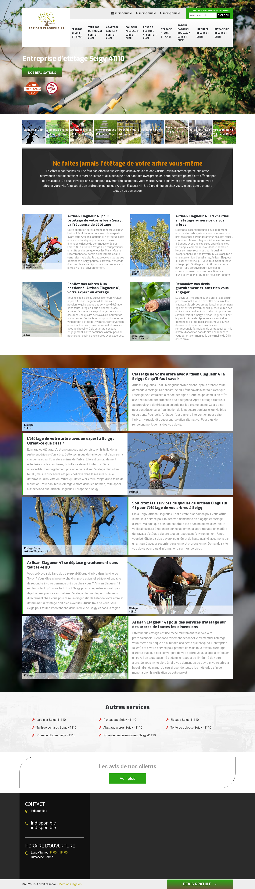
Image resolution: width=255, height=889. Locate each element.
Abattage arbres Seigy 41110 (122, 727)
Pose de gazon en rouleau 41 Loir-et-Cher (185, 33)
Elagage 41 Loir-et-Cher (77, 33)
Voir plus (127, 778)
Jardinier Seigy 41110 (51, 720)
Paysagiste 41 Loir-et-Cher (221, 33)
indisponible (121, 13)
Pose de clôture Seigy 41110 (56, 735)
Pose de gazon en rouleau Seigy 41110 (129, 735)
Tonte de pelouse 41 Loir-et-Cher (132, 33)
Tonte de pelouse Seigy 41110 (191, 727)
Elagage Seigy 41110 (185, 720)
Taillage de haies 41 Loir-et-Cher (95, 33)
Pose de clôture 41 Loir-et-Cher (150, 33)
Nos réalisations (42, 73)
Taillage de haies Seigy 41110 (57, 727)
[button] (126, 110)
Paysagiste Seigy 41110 (119, 720)
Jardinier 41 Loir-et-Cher (203, 33)
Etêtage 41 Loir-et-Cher (166, 33)
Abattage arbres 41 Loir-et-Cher (112, 33)
